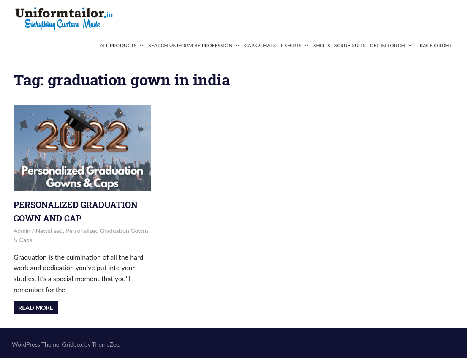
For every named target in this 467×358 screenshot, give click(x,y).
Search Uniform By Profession (194, 45)
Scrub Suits (350, 45)
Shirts (321, 45)
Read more (35, 307)
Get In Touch (391, 45)
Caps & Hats (260, 45)
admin (22, 230)
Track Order (434, 45)
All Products (122, 45)
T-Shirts (294, 45)
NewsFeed (49, 230)
